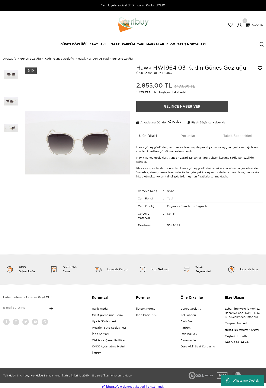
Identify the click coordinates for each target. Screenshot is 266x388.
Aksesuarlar (188, 338)
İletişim (96, 351)
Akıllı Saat (187, 319)
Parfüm (185, 325)
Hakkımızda (100, 307)
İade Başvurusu (146, 313)
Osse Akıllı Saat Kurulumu (197, 344)
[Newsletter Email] (25, 306)
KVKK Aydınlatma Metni (108, 344)
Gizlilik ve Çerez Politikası (109, 338)
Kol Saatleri (188, 313)
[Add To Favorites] (260, 68)
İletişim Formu (145, 307)
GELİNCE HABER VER (182, 106)
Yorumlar (185, 134)
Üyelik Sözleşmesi (104, 319)
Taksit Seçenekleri (235, 134)
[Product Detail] (31, 70)
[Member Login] (239, 24)
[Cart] (253, 24)
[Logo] (133, 24)
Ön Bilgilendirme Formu (108, 313)
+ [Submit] (51, 306)
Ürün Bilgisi (145, 134)
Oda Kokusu (188, 332)
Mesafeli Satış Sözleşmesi (109, 325)
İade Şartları (100, 332)
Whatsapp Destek (242, 380)
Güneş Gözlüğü (190, 307)
